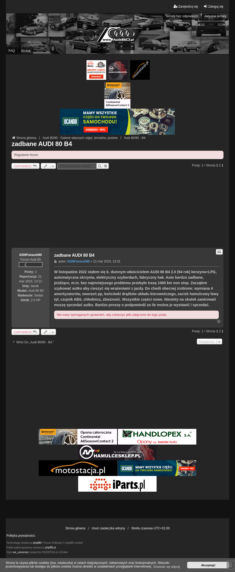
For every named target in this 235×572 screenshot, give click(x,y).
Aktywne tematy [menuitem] (215, 16)
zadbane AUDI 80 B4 (42, 143)
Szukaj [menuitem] (25, 51)
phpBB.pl (50, 547)
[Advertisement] (117, 208)
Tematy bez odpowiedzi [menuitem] (181, 16)
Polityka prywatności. (21, 535)
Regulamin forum (26, 155)
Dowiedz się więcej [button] (166, 567)
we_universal (20, 552)
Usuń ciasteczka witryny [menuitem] (108, 528)
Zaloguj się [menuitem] (213, 6)
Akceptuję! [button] (208, 565)
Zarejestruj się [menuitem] (186, 6)
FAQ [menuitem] (11, 51)
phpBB (37, 542)
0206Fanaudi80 (30, 255)
